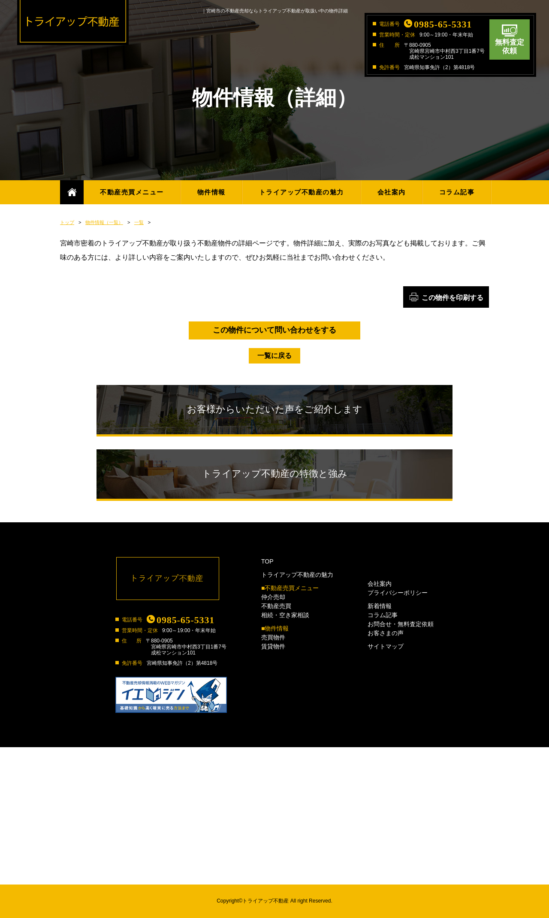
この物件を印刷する (452, 297)
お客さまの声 (386, 633)
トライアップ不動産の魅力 (301, 192)
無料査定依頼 (509, 46)
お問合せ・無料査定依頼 (401, 624)
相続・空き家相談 (285, 615)
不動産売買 (276, 606)
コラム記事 (457, 192)
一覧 (139, 222)
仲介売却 (273, 597)
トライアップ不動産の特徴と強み (274, 473)
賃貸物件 (273, 646)
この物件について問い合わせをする (274, 330)
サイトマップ (386, 646)
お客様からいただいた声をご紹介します (274, 409)
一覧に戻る (274, 355)
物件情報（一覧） (104, 222)
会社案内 (391, 192)
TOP (267, 561)
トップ (67, 222)
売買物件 (273, 637)
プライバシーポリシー (398, 592)
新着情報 (380, 606)
